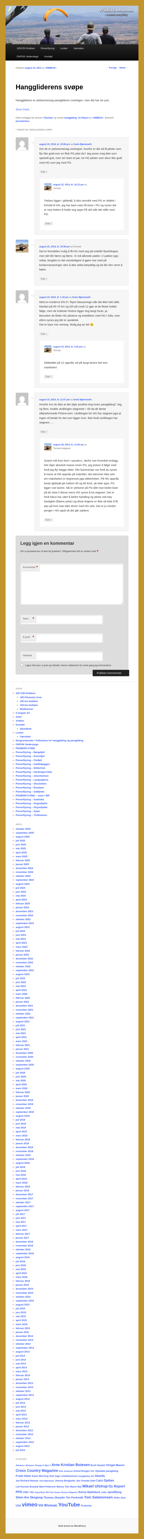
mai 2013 (21, 1410)
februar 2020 (23, 1092)
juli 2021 (20, 1025)
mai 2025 (21, 848)
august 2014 (22, 1351)
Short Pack (22, 109)
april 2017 (21, 1225)
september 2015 (25, 1300)
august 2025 (22, 836)
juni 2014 (21, 1359)
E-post (28, 637)
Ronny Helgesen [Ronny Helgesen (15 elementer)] (69, 1492)
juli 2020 (20, 1072)
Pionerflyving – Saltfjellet (30, 791)
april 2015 (21, 1320)
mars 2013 (21, 1418)
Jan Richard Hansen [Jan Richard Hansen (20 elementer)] (27, 1480)
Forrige (111, 67)
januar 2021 (22, 1049)
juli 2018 (20, 1167)
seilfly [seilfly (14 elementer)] (104, 1492)
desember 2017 (24, 1194)
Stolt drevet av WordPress (72, 1526)
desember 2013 (24, 1383)
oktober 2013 (23, 1391)
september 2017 (25, 1206)
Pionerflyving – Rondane (30, 787)
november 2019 (24, 1104)
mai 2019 (21, 1127)
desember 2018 (24, 1147)
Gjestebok (26, 728)
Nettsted (27, 655)
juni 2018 (21, 1171)
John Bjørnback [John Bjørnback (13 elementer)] (46, 1481)
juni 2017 (21, 1218)
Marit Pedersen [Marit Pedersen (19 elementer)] (47, 1486)
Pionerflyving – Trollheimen (31, 815)
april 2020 (21, 1084)
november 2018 (24, 1151)
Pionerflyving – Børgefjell (30, 752)
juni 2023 (21, 935)
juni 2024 (21, 891)
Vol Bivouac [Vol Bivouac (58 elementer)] (47, 1505)
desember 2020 (24, 1053)
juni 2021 (21, 1029)
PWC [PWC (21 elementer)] (26, 1492)
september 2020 (25, 1064)
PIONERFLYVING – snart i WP (32, 795)
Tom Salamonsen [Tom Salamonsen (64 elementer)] (98, 1497)
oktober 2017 (23, 1202)
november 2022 (24, 962)
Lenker (64, 48)
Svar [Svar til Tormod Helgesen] (48, 520)
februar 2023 (23, 950)
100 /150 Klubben (25, 693)
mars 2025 (21, 856)
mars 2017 (21, 1230)
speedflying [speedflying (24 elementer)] (114, 1492)
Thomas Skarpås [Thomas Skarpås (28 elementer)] (54, 1497)
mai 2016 (21, 1269)
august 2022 (22, 974)
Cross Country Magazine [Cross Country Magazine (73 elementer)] (37, 1470)
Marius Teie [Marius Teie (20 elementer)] (63, 1486)
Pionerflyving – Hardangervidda (34, 772)
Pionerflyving (47, 48)
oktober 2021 (23, 1013)
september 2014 (25, 1347)
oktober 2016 (23, 1249)
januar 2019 (22, 1143)
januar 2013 (22, 1426)
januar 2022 (22, 1001)
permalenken (22, 121)
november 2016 (24, 1245)
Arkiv (19, 716)
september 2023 (25, 923)
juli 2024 (20, 887)
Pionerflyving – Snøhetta (30, 799)
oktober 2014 (23, 1343)
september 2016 (25, 1253)
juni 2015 (21, 1312)
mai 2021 (21, 1033)
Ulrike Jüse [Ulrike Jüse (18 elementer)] (119, 1497)
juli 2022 (20, 978)
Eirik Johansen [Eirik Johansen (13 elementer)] (66, 1471)
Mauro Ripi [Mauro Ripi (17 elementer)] (76, 1486)
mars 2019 (21, 1135)
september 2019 (25, 1112)
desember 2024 (24, 868)
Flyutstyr (48, 118)
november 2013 (24, 1387)
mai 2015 (21, 1316)
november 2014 (24, 1340)
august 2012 (22, 1446)
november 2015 (24, 1292)
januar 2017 (22, 1237)
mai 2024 (21, 895)
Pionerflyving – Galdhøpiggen (33, 764)
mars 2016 (21, 1277)
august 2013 (22, 1399)
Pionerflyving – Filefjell (29, 760)
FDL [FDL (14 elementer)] (93, 1471)
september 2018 (25, 1159)
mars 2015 (21, 1324)
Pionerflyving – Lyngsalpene (32, 779)
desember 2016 (24, 1241)
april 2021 (21, 1037)
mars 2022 (21, 994)
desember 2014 (24, 1336)
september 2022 (25, 970)
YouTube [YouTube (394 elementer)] (69, 1505)
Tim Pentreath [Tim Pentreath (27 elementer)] (74, 1497)
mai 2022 (21, 986)
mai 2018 (21, 1174)
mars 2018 (21, 1182)
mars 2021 (21, 1041)
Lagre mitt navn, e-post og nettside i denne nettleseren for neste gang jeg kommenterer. (68, 665)
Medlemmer (26, 709)
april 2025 (21, 852)
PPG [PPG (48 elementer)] (19, 1492)
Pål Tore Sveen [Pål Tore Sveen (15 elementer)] (53, 1492)
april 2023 (21, 942)
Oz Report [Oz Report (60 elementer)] (116, 1486)
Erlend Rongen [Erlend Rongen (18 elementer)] (82, 1471)
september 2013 (25, 1395)
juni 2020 (21, 1076)
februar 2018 (23, 1186)
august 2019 (22, 1115)
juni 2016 (21, 1265)
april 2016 (21, 1273)
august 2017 (22, 1210)
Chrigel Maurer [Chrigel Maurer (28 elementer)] (115, 1465)
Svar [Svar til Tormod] (48, 223)
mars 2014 (21, 1371)
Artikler (20, 720)
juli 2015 (20, 1308)
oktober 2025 (23, 828)
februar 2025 (23, 860)
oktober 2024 (23, 876)
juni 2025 (21, 844)
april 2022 (21, 990)
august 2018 (22, 1163)
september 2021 (25, 1017)
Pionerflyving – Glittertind (30, 768)
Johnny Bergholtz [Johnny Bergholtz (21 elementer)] (65, 1480)
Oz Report (83, 118)
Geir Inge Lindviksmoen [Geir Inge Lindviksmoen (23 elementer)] (63, 1476)
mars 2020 (21, 1088)
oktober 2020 (23, 1060)
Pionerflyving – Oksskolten (31, 783)
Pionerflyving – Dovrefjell (30, 756)
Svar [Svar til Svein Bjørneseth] (44, 172)
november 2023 (24, 915)
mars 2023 (21, 946)
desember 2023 (24, 911)
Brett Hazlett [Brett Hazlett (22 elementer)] (97, 1465)
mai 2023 (21, 938)
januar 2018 (22, 1190)
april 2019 (21, 1131)
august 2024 (22, 884)
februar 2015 (23, 1328)
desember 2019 (24, 1100)
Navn (28, 618)
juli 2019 (20, 1119)
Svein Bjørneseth (82, 144)
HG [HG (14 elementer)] (92, 1476)
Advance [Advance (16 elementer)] (20, 1465)
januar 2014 (22, 1379)
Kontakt (48, 56)
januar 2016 (22, 1284)
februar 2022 (23, 997)
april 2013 (21, 1414)
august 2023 (22, 927)
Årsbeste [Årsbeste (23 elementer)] (86, 1505)
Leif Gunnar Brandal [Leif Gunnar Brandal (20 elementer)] (27, 1486)
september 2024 (25, 879)
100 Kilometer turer (31, 697)
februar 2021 (23, 1045)
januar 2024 (22, 907)
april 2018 (21, 1178)
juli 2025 (20, 840)
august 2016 (22, 1257)
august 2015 (22, 1304)
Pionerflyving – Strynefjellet (31, 807)
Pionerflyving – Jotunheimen (32, 775)
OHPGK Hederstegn (28, 56)
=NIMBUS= (50, 68)
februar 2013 (23, 1422)
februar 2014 (23, 1375)
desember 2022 (24, 958)
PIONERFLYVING (25, 748)
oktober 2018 (23, 1155)
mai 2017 (21, 1222)
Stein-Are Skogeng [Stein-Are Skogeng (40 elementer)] (29, 1497)
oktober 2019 (23, 1108)
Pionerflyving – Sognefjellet (31, 803)
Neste (123, 67)
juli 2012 (20, 1450)
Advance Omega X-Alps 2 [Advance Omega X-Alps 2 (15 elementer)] (38, 1465)
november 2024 (24, 872)
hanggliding (70, 118)
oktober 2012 (23, 1438)
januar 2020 (22, 1096)
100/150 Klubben (26, 48)
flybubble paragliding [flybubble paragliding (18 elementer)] (106, 1471)
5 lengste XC (23, 713)
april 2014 (21, 1367)
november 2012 (24, 1434)
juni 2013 (21, 1406)
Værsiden (79, 48)
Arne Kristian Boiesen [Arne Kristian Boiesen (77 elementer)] (71, 1465)
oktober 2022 (23, 966)
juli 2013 (20, 1402)
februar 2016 (23, 1281)
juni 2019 (21, 1123)
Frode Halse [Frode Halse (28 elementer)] (23, 1475)
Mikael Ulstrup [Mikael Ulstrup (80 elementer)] (95, 1486)
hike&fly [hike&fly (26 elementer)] (100, 1475)
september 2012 (25, 1442)
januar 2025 (22, 864)
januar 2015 (22, 1332)
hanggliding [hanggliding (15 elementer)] (84, 1476)
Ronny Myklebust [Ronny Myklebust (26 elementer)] (89, 1492)
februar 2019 (23, 1139)
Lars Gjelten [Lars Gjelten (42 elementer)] (105, 1480)
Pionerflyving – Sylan (28, 811)
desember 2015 (24, 1288)
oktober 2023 (23, 919)
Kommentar (30, 567)
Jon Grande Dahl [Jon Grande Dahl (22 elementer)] (86, 1480)
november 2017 (24, 1198)
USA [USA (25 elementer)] (18, 1505)
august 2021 (22, 1021)
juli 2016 (20, 1261)
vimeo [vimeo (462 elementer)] (30, 1504)
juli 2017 (20, 1214)
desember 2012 (24, 1430)
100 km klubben (29, 701)
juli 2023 (20, 931)
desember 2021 (24, 1005)
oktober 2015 (23, 1296)
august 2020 (22, 1068)
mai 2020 (21, 1080)
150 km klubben (29, 705)
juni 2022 (21, 982)
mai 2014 (21, 1363)
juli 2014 (20, 1355)
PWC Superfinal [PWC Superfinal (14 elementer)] (37, 1492)
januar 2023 (22, 954)
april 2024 (21, 899)
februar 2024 (23, 903)
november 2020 (24, 1056)
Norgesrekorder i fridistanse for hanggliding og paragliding (49, 740)
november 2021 (24, 1009)
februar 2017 (23, 1233)
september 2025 (25, 832)
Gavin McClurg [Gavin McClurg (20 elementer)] (40, 1476)
